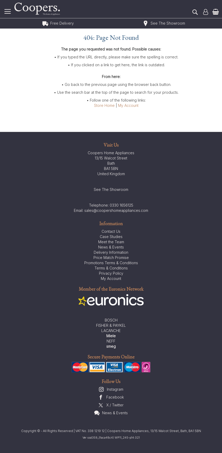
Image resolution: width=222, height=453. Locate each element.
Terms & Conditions (111, 268)
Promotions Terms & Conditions (111, 263)
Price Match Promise (111, 257)
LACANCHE (111, 330)
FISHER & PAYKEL (111, 325)
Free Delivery (62, 23)
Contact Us (111, 231)
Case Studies (111, 236)
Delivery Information (111, 252)
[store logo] (38, 9)
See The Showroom (168, 23)
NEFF (111, 341)
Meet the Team (111, 242)
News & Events (111, 247)
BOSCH (111, 320)
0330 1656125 (121, 205)
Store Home (104, 105)
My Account (128, 105)
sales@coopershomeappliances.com (116, 210)
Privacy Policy (111, 273)
